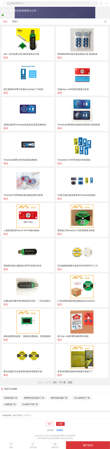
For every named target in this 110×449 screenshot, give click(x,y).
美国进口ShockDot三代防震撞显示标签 (76, 230)
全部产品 (27, 415)
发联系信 (55, 445)
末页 (70, 382)
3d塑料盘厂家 (9, 404)
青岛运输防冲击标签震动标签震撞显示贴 (22, 371)
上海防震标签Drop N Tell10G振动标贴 (21, 230)
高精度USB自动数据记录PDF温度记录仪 (22, 266)
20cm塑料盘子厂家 (82, 398)
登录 (50, 424)
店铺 (11, 445)
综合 (5, 21)
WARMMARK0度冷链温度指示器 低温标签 (77, 54)
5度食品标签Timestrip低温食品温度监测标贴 (24, 125)
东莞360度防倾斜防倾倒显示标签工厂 (75, 371)
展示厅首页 (17, 415)
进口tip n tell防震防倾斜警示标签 (73, 336)
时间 (15, 21)
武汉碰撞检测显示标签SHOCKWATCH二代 (77, 266)
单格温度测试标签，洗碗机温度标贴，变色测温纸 (27, 336)
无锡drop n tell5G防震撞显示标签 (73, 89)
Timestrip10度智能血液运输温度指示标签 (23, 195)
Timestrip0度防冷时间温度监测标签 (20, 160)
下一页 (62, 382)
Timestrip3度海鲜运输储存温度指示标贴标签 (78, 125)
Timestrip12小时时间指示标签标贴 (73, 160)
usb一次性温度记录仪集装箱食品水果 (21, 54)
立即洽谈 (33, 445)
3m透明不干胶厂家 (30, 404)
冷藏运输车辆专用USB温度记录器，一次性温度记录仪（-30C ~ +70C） (28, 301)
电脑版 (59, 430)
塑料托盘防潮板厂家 (59, 398)
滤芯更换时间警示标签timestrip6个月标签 (23, 89)
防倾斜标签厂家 (10, 398)
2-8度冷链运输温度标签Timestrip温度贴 (76, 195)
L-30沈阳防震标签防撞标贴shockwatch (76, 301)
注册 (60, 424)
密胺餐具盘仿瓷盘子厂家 (34, 398)
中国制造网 (6, 415)
